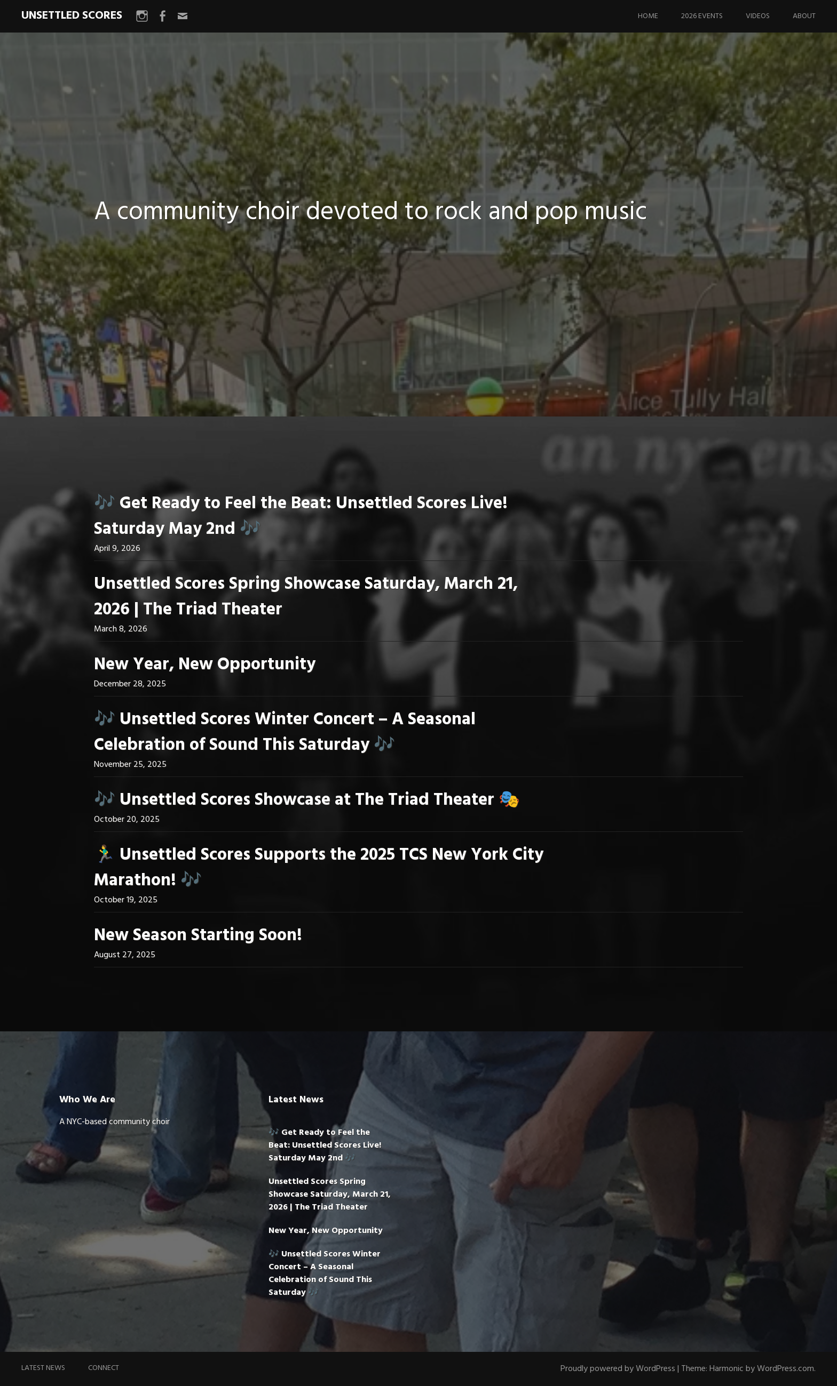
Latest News (43, 1368)
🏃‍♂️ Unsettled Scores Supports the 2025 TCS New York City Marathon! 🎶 (318, 868)
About (804, 16)
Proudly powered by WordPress (617, 1369)
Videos (758, 16)
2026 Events (702, 16)
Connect (103, 1368)
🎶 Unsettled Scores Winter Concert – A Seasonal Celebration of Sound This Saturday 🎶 (285, 732)
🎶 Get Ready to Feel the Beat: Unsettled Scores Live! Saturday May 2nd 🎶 (301, 516)
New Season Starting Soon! (198, 935)
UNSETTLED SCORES (71, 15)
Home (648, 16)
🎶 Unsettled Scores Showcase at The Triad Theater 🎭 (307, 800)
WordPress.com (785, 1369)
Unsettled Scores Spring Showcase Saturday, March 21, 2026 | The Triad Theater (306, 597)
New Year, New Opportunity (204, 664)
